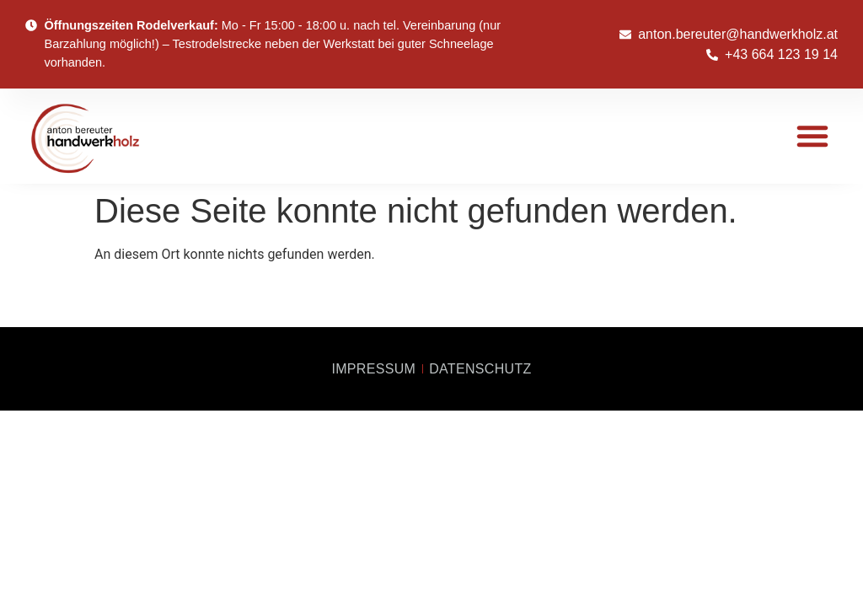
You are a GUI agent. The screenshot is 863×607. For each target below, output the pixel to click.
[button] (812, 135)
